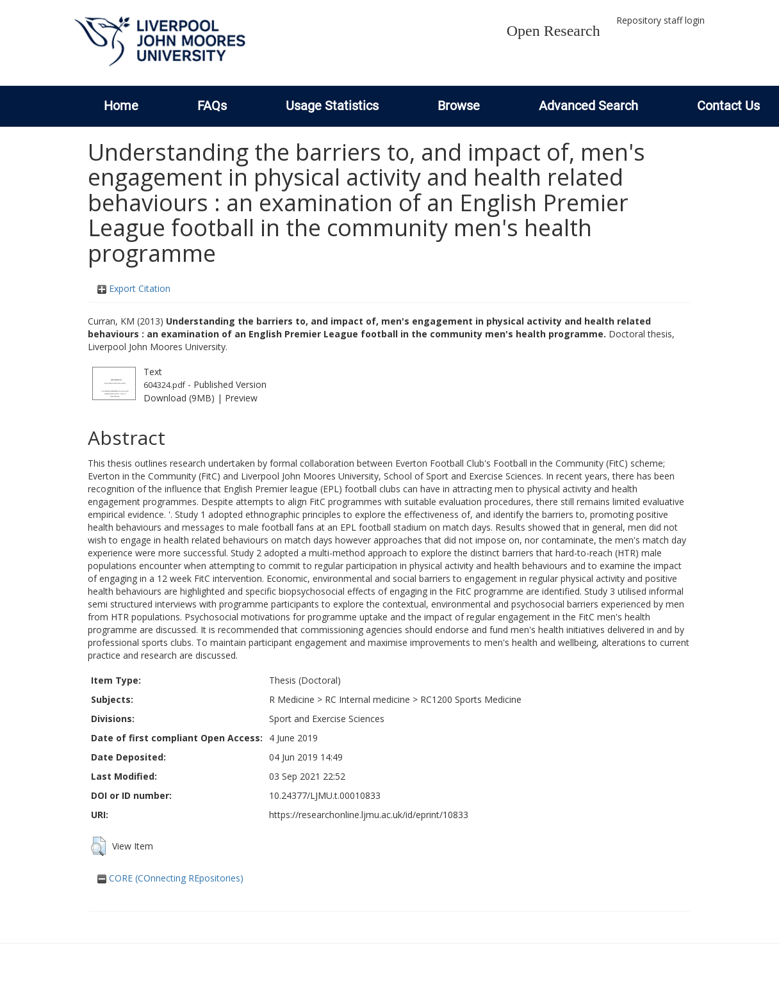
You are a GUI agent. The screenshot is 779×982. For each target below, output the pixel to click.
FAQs (212, 105)
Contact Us (728, 105)
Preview (241, 398)
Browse (459, 105)
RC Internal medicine (367, 699)
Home (121, 105)
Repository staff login (660, 20)
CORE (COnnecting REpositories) (170, 878)
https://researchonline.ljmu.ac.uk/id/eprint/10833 (368, 815)
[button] (98, 846)
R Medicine (292, 699)
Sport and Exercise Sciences (326, 718)
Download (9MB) (179, 398)
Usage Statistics (332, 105)
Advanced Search (588, 105)
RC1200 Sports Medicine (470, 699)
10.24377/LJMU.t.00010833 (325, 795)
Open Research (553, 30)
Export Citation (133, 288)
